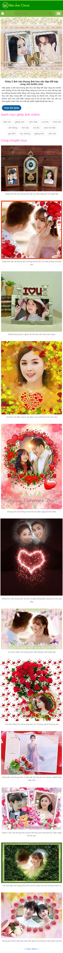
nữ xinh (45, 122)
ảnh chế (52, 133)
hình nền (57, 122)
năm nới (7, 122)
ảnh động (12, 128)
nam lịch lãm (50, 128)
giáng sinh (19, 122)
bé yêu (36, 128)
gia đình (12, 133)
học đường (25, 133)
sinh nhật (33, 122)
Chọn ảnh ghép (11, 108)
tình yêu (25, 128)
